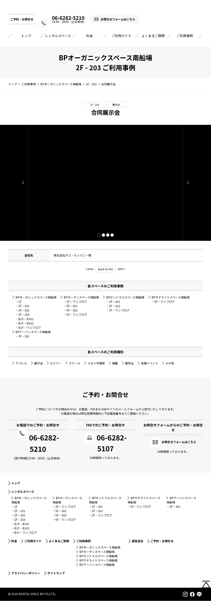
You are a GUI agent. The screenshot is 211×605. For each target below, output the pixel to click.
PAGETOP (206, 590)
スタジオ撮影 (96, 368)
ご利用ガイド (121, 40)
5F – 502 (72, 315)
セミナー (56, 368)
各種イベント (149, 368)
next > (121, 273)
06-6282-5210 (68, 22)
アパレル (21, 368)
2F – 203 (23, 319)
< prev (89, 273)
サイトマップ (56, 577)
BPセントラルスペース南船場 (125, 302)
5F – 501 (72, 310)
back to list (105, 273)
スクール (74, 368)
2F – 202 (23, 315)
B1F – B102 (26, 328)
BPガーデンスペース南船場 (81, 302)
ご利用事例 (185, 40)
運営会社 (137, 545)
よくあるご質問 (153, 40)
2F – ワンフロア (77, 306)
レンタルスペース (58, 40)
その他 (169, 368)
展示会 (116, 109)
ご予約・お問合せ (161, 545)
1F (20, 306)
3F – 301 (23, 341)
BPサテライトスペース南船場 (170, 302)
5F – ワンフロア (77, 319)
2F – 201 (23, 310)
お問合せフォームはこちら (121, 24)
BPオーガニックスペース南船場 (35, 302)
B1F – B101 (26, 323)
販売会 (129, 368)
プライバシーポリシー (25, 577)
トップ (26, 40)
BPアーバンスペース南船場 (33, 336)
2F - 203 (94, 109)
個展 (115, 368)
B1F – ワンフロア (29, 332)
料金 (89, 40)
